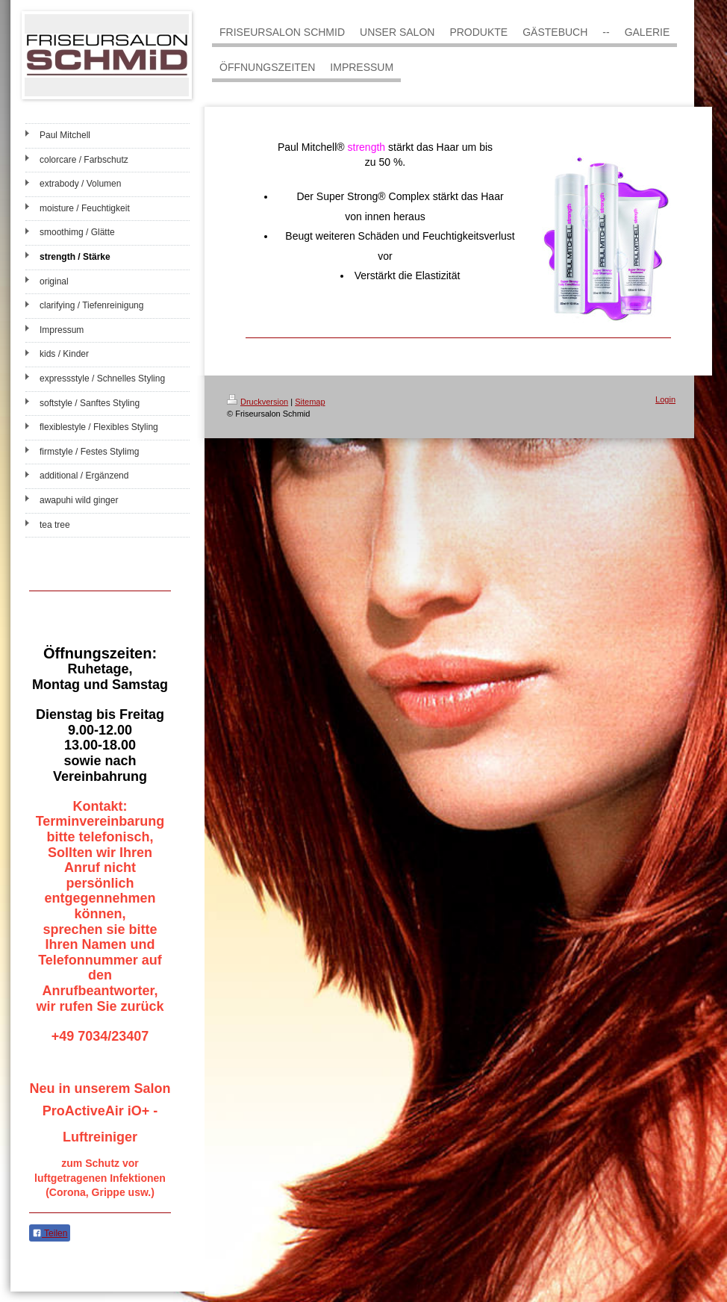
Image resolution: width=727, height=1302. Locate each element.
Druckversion (257, 401)
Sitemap (310, 401)
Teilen (49, 1233)
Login (665, 399)
